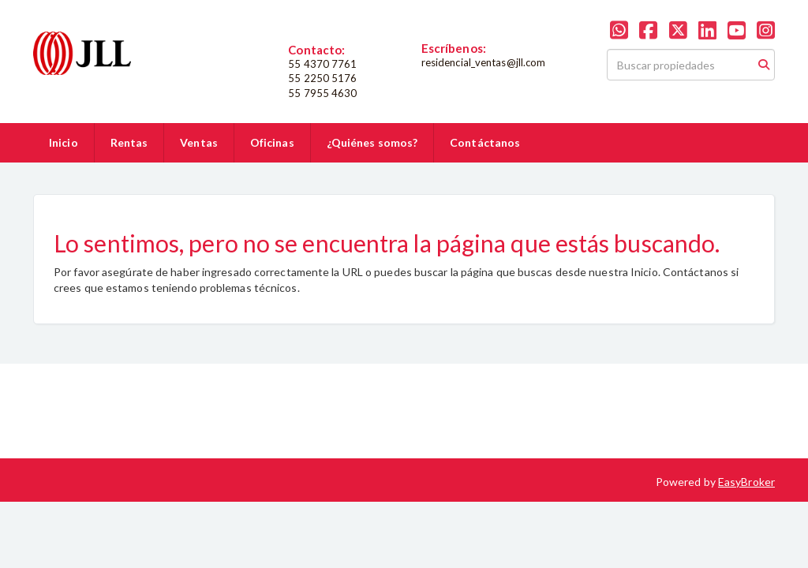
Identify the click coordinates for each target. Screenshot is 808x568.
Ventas (199, 142)
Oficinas (272, 142)
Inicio (63, 142)
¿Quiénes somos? (372, 142)
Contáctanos (485, 142)
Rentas (129, 142)
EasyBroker (746, 481)
